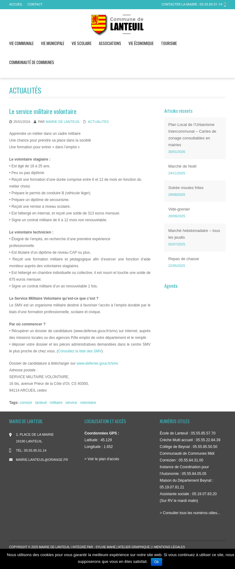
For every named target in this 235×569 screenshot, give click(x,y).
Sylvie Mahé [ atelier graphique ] (123, 547)
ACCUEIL (16, 4)
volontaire (88, 402)
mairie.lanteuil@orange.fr (42, 459)
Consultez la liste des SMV (80, 351)
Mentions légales (169, 547)
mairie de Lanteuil (63, 121)
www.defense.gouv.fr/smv (97, 363)
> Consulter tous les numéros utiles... (190, 513)
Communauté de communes (31, 62)
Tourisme (169, 43)
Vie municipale (52, 43)
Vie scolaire (81, 43)
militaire (56, 402)
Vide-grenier (179, 209)
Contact (35, 4)
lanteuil (41, 402)
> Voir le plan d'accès (101, 459)
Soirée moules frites (185, 187)
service (71, 402)
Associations (110, 43)
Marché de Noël (182, 166)
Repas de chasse (183, 258)
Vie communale (21, 43)
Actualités (98, 121)
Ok (156, 562)
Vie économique (141, 43)
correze (26, 402)
